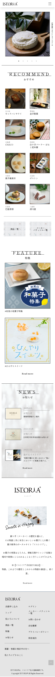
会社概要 (32, 626)
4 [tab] (32, 61)
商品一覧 (9, 625)
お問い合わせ (34, 620)
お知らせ (9, 638)
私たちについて (12, 619)
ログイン (32, 607)
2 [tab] (23, 61)
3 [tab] (27, 61)
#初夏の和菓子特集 (14, 311)
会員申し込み (11, 607)
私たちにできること (14, 655)
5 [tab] (36, 61)
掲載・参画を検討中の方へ (17, 649)
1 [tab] (18, 61)
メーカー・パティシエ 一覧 (39, 613)
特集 (7, 632)
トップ (8, 613)
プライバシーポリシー (38, 632)
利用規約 (32, 638)
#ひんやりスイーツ (14, 366)
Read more (27, 373)
